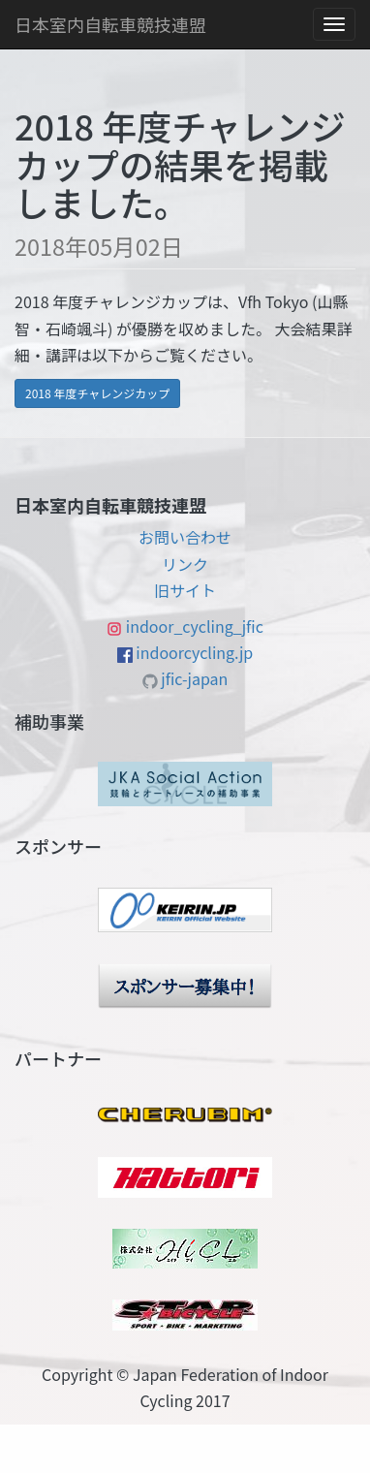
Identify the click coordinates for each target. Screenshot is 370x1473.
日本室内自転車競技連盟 (110, 24)
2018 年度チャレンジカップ (97, 393)
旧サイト (185, 590)
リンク (185, 564)
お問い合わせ (185, 536)
